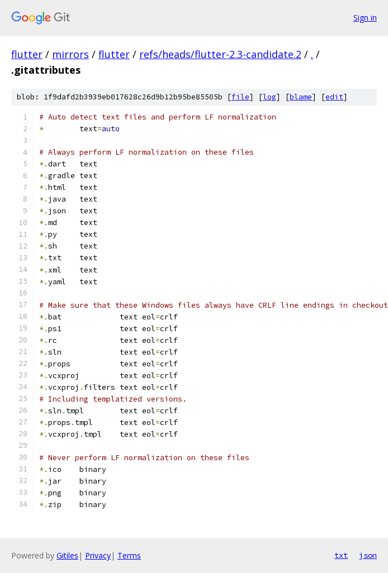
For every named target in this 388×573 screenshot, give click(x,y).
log (269, 97)
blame (301, 97)
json (368, 555)
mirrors (70, 54)
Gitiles (67, 555)
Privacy (98, 555)
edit (334, 97)
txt (341, 555)
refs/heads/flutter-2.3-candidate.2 (220, 54)
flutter (26, 54)
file (240, 97)
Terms (129, 555)
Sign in (365, 17)
